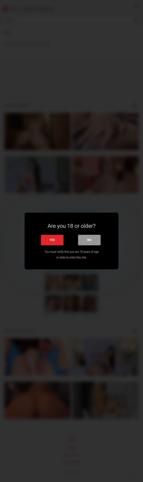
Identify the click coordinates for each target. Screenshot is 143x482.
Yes (52, 240)
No (89, 240)
